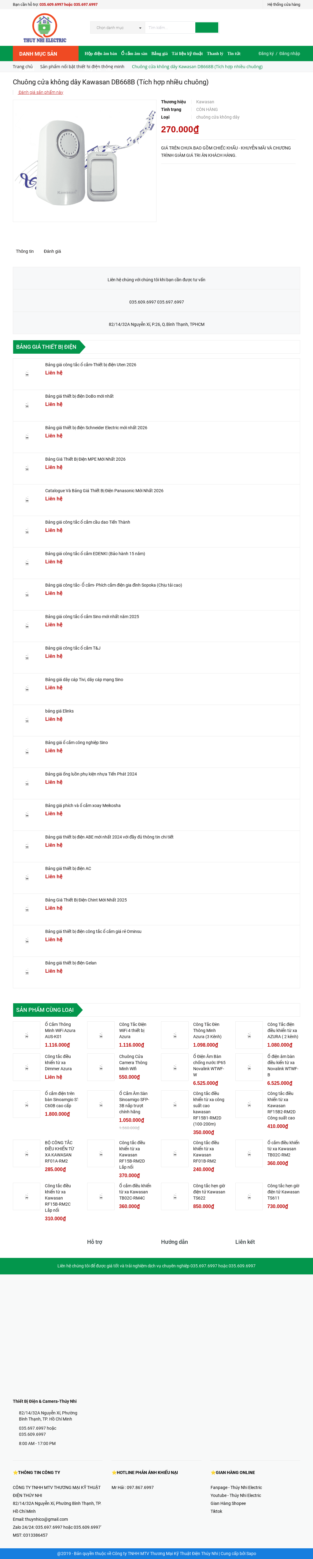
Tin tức (234, 53)
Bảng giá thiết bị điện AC (68, 868)
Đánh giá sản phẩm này (40, 92)
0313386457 (35, 1535)
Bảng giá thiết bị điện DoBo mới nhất (79, 396)
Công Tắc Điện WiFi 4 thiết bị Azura (132, 1030)
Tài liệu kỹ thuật (187, 53)
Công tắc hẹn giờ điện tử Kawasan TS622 (209, 1191)
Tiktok (216, 1511)
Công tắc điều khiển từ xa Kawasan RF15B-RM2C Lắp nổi (58, 1198)
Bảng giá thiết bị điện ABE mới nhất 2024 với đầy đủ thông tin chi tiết (109, 837)
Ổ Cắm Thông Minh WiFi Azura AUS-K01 (60, 1030)
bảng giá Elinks (59, 711)
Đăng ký (266, 53)
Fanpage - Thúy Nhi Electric (236, 1487)
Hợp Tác (93, 69)
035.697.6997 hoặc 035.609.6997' (68, 1527)
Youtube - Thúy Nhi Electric (236, 1495)
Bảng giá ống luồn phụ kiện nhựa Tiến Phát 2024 (91, 774)
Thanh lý (215, 53)
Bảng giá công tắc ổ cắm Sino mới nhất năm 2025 (92, 616)
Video (110, 69)
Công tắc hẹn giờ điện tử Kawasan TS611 (283, 1191)
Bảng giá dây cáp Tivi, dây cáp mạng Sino (84, 679)
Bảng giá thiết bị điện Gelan (71, 962)
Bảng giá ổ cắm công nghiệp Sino (76, 742)
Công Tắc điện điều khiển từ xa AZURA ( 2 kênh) (282, 1030)
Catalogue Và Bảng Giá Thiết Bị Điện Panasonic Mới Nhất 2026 (104, 490)
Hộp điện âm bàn (101, 53)
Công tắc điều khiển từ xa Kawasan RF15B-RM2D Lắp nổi (132, 1155)
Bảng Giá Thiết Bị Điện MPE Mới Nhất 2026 (85, 459)
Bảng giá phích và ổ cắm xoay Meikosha (83, 805)
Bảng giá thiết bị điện (46, 347)
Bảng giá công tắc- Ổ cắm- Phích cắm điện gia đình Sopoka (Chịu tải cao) (113, 585)
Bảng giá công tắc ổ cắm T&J (73, 648)
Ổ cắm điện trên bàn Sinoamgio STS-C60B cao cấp (64, 1099)
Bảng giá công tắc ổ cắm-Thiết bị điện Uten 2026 (90, 364)
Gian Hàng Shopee (228, 1503)
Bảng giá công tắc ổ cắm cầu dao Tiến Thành (87, 522)
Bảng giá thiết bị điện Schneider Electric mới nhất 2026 (96, 427)
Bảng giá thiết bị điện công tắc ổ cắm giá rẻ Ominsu (93, 931)
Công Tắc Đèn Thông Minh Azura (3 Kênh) (207, 1030)
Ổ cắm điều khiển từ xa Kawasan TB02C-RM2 (283, 1148)
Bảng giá (159, 53)
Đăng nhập (289, 53)
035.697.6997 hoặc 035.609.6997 (37, 1431)
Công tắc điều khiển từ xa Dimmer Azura (58, 1062)
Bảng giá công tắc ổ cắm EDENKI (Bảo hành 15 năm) (95, 553)
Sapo (251, 1553)
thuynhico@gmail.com (46, 1519)
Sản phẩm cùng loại (45, 1010)
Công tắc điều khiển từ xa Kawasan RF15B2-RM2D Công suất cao (281, 1105)
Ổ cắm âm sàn (134, 53)
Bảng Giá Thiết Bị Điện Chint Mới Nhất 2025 (86, 899)
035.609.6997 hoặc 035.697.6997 (68, 4)
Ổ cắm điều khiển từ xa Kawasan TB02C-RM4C (135, 1191)
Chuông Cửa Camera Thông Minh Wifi (133, 1062)
